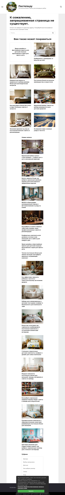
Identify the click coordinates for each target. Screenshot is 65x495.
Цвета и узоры (27, 475)
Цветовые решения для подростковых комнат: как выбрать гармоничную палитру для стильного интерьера (32, 444)
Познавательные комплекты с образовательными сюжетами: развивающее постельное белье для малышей (32, 420)
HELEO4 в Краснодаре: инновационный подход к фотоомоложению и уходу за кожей (31, 204)
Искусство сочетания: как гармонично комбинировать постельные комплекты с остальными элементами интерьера (31, 327)
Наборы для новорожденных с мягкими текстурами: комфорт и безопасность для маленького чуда (32, 302)
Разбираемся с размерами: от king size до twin (43, 59)
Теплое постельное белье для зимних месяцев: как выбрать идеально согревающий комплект (32, 254)
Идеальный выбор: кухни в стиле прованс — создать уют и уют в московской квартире (32, 157)
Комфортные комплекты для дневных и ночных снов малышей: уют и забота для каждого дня (31, 237)
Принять (31, 491)
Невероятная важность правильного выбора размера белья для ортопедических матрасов (19, 83)
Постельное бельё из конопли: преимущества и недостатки (44, 81)
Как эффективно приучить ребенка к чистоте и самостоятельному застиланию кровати (32, 278)
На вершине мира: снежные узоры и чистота (43, 129)
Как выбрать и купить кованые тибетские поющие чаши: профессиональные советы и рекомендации (32, 228)
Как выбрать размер (29, 465)
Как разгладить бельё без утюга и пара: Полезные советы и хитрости (20, 106)
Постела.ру (25, 6)
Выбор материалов (28, 459)
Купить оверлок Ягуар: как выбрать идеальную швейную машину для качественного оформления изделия (31, 180)
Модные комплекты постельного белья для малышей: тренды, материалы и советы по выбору (32, 374)
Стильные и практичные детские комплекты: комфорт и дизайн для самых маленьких (32, 350)
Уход (24, 472)
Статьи (25, 468)
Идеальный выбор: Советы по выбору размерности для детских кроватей (43, 106)
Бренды (25, 456)
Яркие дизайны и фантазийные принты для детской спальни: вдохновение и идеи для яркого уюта (20, 52)
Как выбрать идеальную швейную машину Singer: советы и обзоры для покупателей (32, 397)
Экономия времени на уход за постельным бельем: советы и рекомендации (20, 130)
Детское (25, 462)
